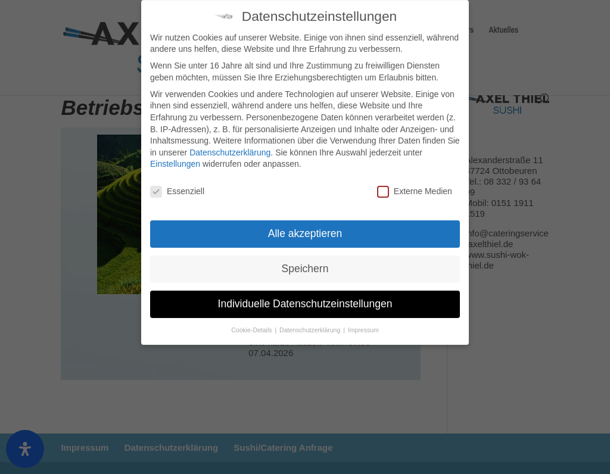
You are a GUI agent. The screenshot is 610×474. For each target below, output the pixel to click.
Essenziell (177, 186)
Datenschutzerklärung (229, 146)
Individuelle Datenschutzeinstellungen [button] (305, 298)
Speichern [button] (305, 263)
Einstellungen (175, 158)
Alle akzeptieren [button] (305, 228)
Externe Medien (414, 186)
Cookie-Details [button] (252, 324)
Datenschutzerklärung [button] (310, 324)
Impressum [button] (363, 324)
